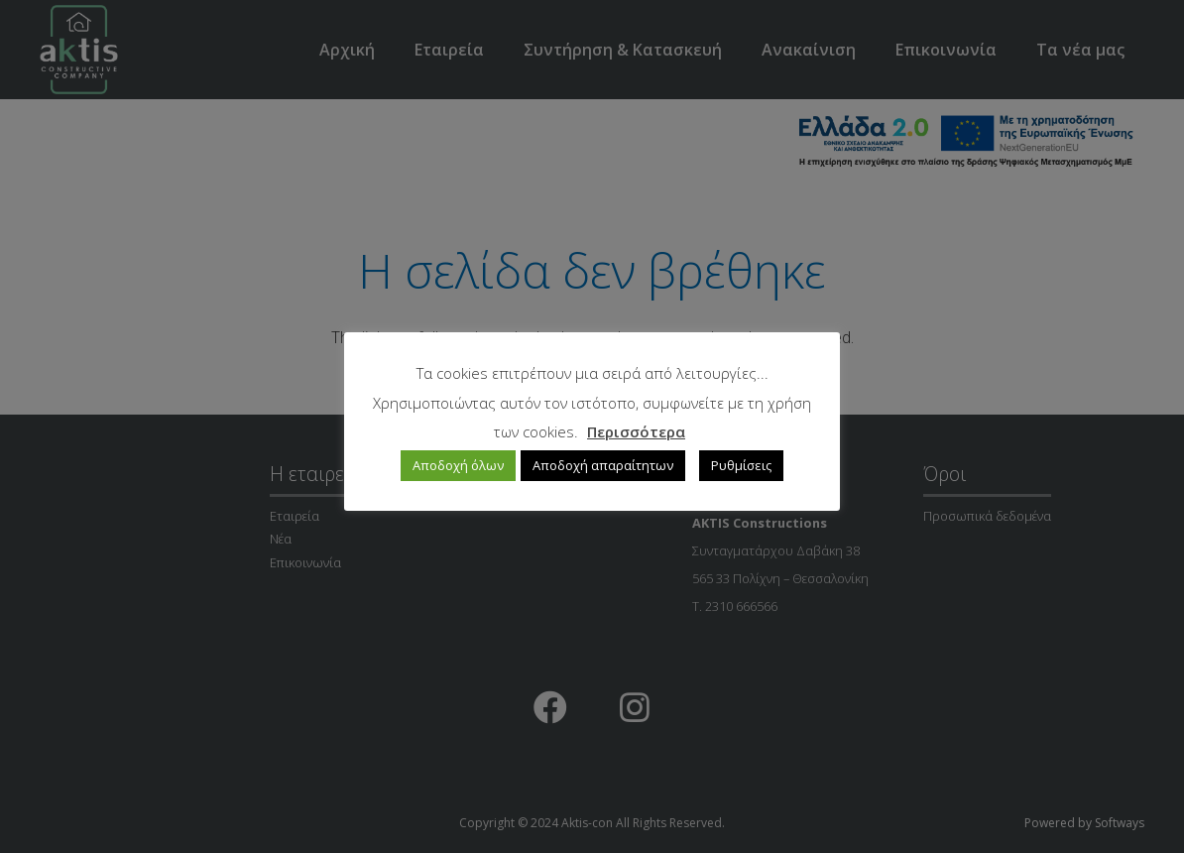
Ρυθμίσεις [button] (741, 465)
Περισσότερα (636, 431)
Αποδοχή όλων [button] (458, 465)
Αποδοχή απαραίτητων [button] (603, 465)
